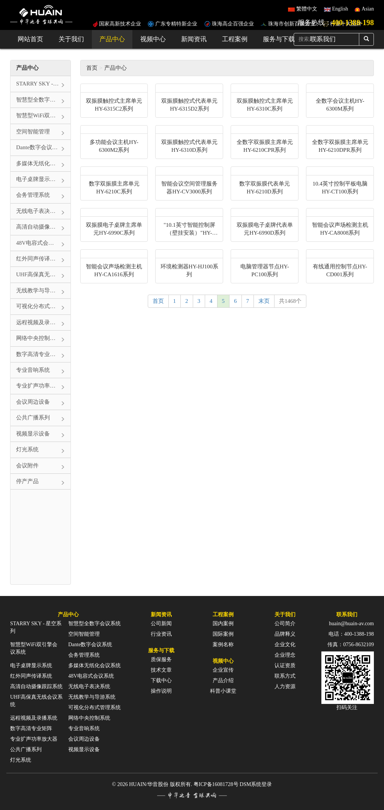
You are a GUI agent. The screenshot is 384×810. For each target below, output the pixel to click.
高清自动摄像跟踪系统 (36, 686)
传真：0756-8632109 (350, 644)
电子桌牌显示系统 (31, 665)
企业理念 (285, 655)
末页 (264, 301)
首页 (92, 68)
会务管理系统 (84, 655)
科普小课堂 (223, 691)
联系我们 (346, 614)
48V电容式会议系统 (91, 676)
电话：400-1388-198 (351, 634)
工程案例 (235, 39)
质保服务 (161, 659)
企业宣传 (223, 670)
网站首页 (30, 39)
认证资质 (285, 665)
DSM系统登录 (256, 784)
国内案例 (223, 623)
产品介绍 (223, 680)
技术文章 (161, 670)
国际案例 (223, 634)
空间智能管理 (84, 634)
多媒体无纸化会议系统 (94, 665)
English (340, 9)
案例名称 (223, 644)
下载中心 (161, 680)
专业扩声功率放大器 (33, 739)
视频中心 (153, 39)
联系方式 (285, 676)
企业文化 (285, 644)
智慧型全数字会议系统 (94, 623)
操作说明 (161, 691)
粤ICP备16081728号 (216, 784)
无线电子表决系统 (89, 686)
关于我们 (71, 39)
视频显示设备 (84, 749)
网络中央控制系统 (89, 718)
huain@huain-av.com (351, 623)
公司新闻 (161, 623)
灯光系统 (20, 760)
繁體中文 (306, 9)
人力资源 (285, 686)
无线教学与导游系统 (92, 697)
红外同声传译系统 (31, 676)
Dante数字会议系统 (90, 644)
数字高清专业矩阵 (31, 728)
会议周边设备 (84, 739)
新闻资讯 (194, 39)
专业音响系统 (84, 728)
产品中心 (112, 39)
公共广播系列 (26, 749)
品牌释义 (285, 634)
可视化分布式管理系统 (94, 707)
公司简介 (285, 623)
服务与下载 (279, 39)
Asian (368, 9)
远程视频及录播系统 (33, 718)
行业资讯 (161, 634)
